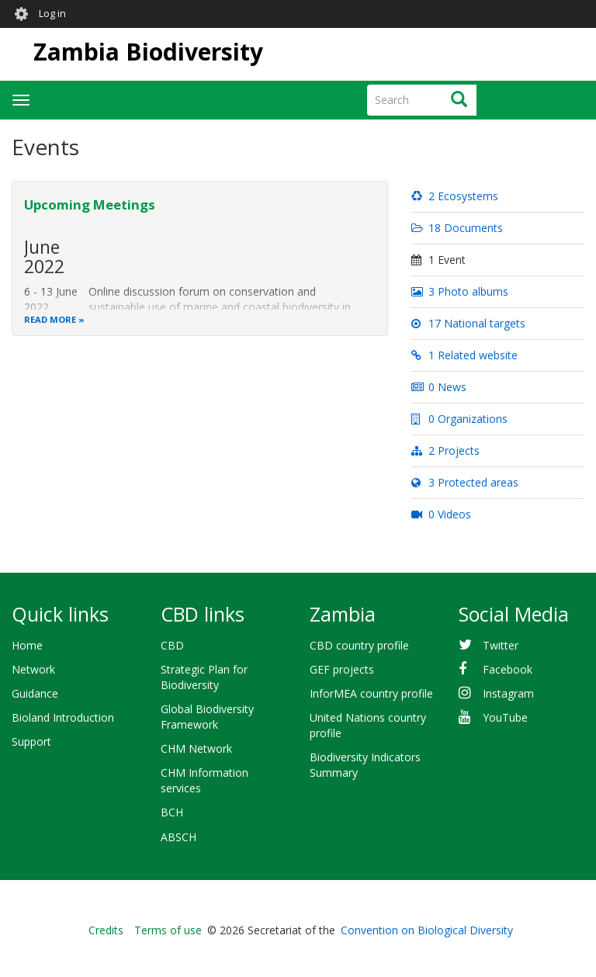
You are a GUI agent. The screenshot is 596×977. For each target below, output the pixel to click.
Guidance (35, 693)
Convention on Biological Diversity (427, 930)
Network (33, 669)
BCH (172, 812)
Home (27, 645)
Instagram (508, 693)
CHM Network (196, 748)
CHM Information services (204, 780)
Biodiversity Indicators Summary (365, 765)
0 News (438, 386)
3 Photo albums (459, 291)
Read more (50, 319)
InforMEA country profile (371, 693)
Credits (105, 930)
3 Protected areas (464, 482)
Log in (52, 13)
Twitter (500, 645)
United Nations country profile (368, 725)
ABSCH (178, 837)
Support (31, 741)
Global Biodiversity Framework (207, 717)
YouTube (505, 717)
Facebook (507, 669)
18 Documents (457, 227)
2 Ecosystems (454, 196)
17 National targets (468, 323)
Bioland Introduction (63, 717)
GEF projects (342, 669)
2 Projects (445, 450)
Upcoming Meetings (89, 204)
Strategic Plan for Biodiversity (204, 677)
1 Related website (464, 355)
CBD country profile (359, 645)
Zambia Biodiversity (148, 52)
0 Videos (441, 514)
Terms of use (168, 930)
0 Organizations (459, 418)
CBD (172, 645)
